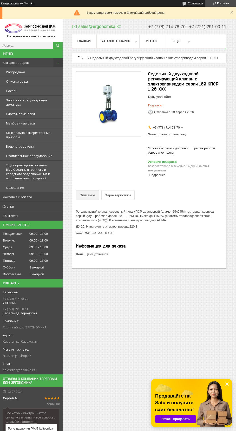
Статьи (8, 206)
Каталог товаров (16, 62)
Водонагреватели (20, 146)
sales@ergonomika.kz (19, 370)
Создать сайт (10, 3)
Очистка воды (17, 81)
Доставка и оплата (17, 197)
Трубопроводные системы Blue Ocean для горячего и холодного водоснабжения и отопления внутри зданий (28, 171)
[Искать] (58, 45)
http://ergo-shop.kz (17, 355)
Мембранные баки (20, 123)
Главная (84, 41)
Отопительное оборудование (29, 156)
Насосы (11, 91)
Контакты (10, 216)
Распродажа (15, 72)
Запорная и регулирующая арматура (26, 102)
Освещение (15, 187)
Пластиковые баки (20, 114)
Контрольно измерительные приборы (28, 135)
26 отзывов (195, 3)
